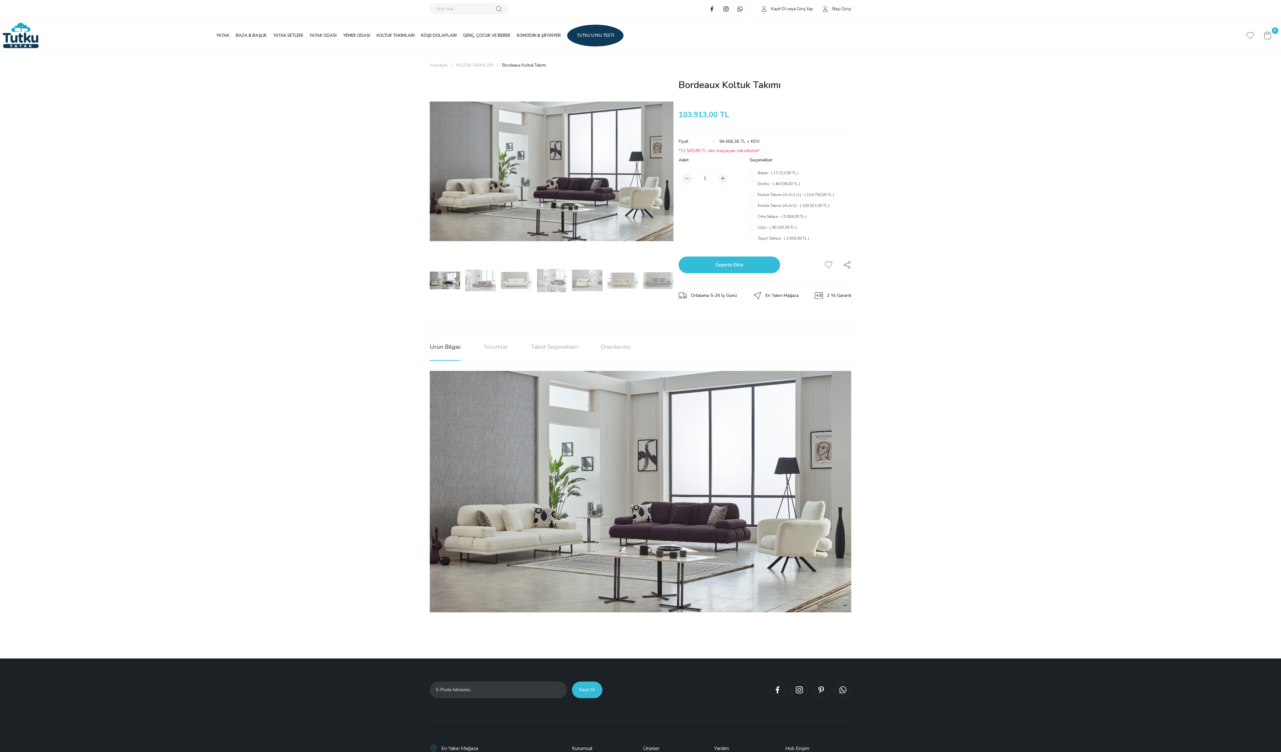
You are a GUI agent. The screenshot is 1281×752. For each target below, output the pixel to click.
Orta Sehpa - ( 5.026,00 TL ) (782, 216)
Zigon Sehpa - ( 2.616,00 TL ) (783, 238)
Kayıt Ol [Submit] (587, 690)
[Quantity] (705, 178)
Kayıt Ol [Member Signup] (778, 9)
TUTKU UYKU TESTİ (595, 35)
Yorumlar (496, 347)
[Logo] (21, 35)
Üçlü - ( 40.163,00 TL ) (777, 227)
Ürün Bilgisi (445, 347)
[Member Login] (764, 8)
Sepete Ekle (729, 264)
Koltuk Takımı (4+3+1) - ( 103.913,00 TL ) (793, 205)
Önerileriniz (616, 347)
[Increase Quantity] (723, 178)
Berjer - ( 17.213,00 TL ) (778, 173)
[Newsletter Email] (498, 690)
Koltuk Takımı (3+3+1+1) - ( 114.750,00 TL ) (796, 194)
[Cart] (1267, 35)
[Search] (469, 9)
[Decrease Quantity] (687, 178)
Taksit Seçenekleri (554, 347)
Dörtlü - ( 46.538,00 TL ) (779, 183)
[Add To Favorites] (828, 265)
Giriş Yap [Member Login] (805, 9)
